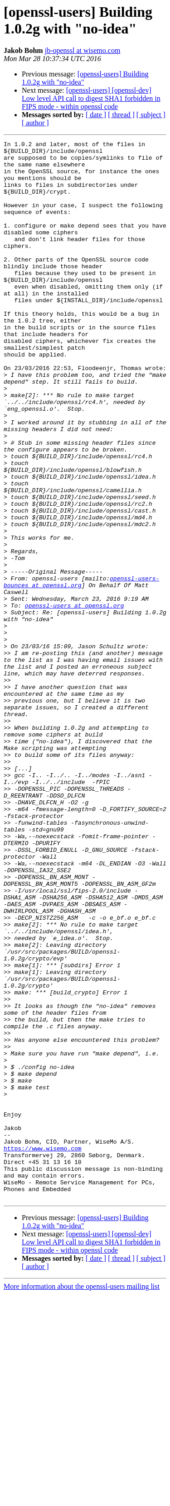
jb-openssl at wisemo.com (83, 50)
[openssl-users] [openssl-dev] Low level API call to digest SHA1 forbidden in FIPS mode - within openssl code (91, 98)
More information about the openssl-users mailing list (82, 1498)
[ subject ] (150, 115)
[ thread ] (121, 115)
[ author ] (35, 123)
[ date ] (96, 115)
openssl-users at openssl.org (74, 699)
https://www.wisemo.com (43, 1350)
